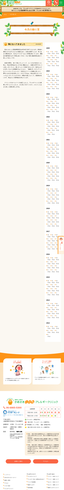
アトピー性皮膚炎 (39, 481)
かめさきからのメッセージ (11, 476)
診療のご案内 (18, 462)
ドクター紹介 (7, 483)
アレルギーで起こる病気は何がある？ (45, 478)
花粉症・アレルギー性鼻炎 (42, 487)
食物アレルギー (39, 483)
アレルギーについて (9, 485)
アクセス (46, 462)
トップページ (7, 474)
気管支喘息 (38, 485)
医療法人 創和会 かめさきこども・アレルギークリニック (14, 3)
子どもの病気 (7, 488)
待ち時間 (49, 3)
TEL (55, 3)
